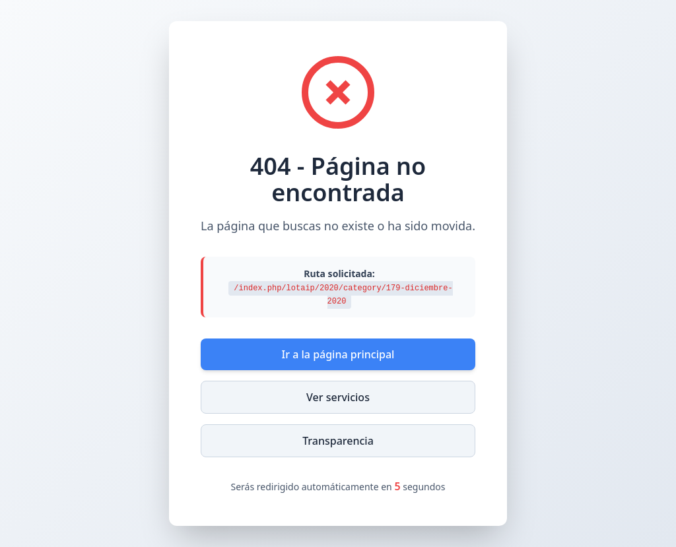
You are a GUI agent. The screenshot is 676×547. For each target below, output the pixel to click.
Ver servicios (338, 397)
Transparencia (338, 441)
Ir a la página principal (338, 354)
